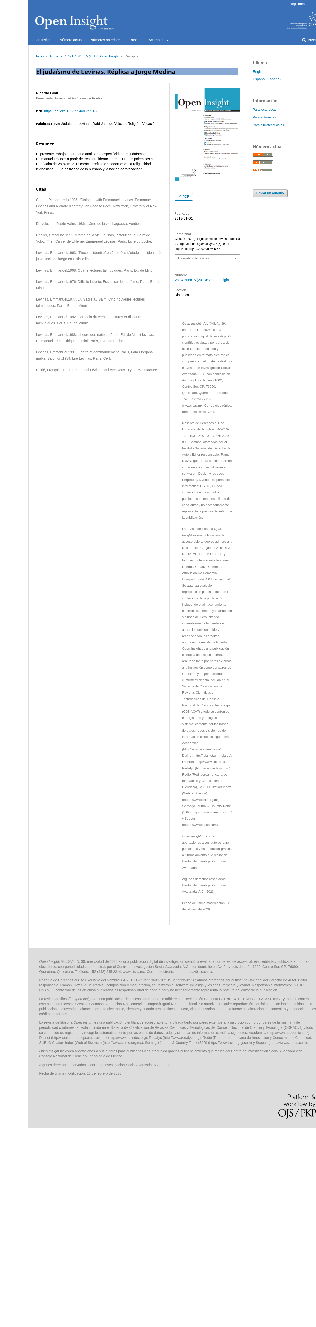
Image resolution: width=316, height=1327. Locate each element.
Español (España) (267, 79)
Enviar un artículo (270, 193)
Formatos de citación (194, 258)
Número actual (71, 40)
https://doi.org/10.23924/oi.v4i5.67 (70, 111)
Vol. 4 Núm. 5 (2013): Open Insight (93, 56)
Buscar (135, 40)
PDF (185, 196)
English (258, 72)
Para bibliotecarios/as (268, 125)
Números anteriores (106, 40)
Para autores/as (264, 117)
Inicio (40, 56)
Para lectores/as (264, 109)
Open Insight (41, 40)
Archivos (56, 56)
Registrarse (298, 4)
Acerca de (157, 40)
